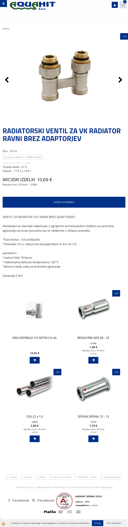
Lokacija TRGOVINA (62, 477)
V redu (97, 523)
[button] (120, 80)
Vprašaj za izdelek (13, 157)
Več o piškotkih (114, 523)
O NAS (42, 477)
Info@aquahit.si (105, 487)
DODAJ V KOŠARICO (64, 202)
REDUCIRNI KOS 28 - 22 (93, 337)
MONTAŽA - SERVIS (87, 477)
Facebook (18, 500)
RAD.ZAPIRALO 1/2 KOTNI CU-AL (34, 337)
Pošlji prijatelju (34, 157)
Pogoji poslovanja (112, 477)
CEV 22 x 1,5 (34, 416)
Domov (6, 28)
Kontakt (28, 477)
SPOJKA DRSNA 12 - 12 (93, 416)
